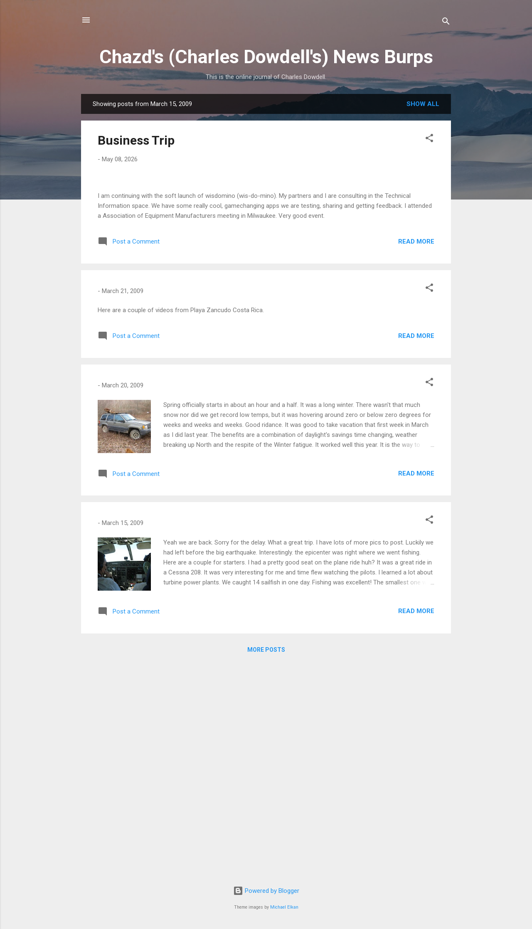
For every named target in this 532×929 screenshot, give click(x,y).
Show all (422, 104)
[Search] (446, 22)
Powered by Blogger (266, 891)
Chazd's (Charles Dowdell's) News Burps (266, 57)
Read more (416, 455)
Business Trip (136, 140)
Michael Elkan (284, 907)
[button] (429, 139)
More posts (266, 863)
